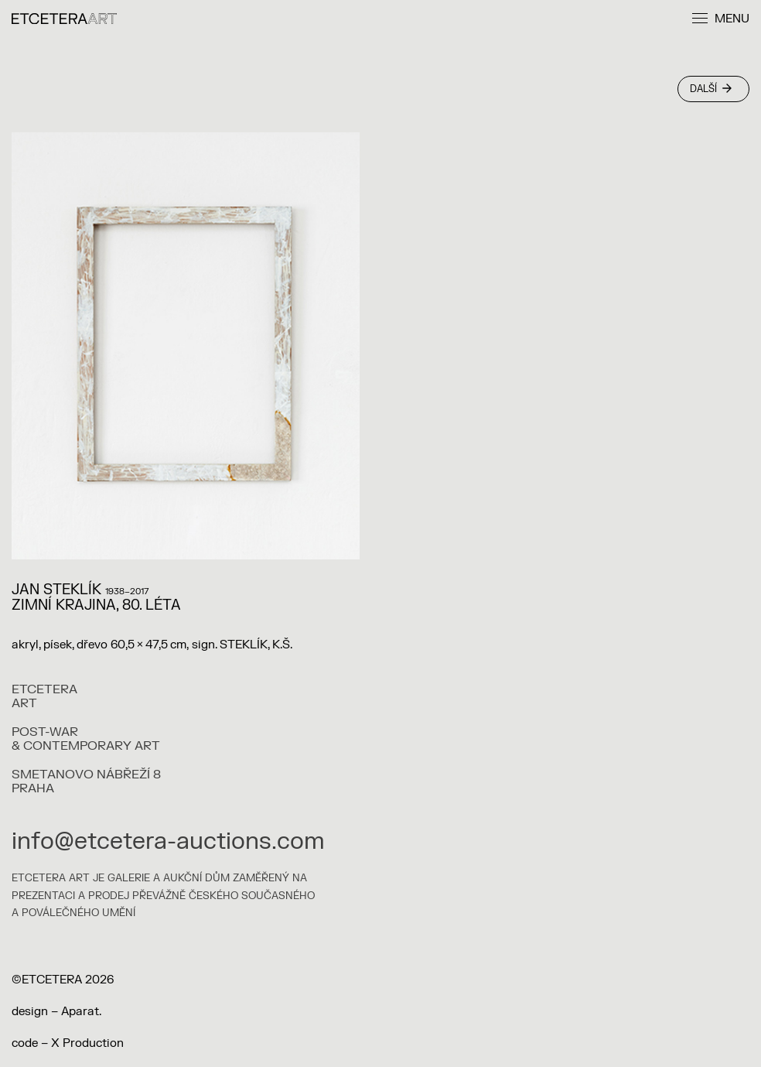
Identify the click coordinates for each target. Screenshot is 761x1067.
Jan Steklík (56, 590)
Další (711, 89)
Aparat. (81, 1011)
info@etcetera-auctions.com (168, 841)
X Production (87, 1043)
